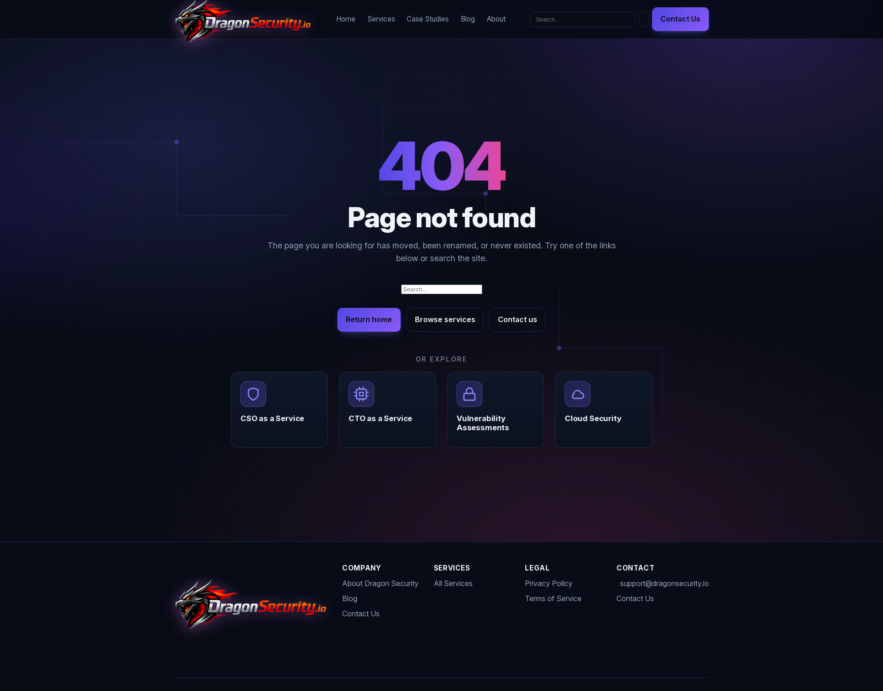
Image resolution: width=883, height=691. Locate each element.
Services (381, 19)
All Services (453, 583)
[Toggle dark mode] (644, 19)
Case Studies (428, 19)
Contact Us (680, 18)
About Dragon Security (380, 583)
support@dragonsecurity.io (664, 583)
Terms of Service (553, 598)
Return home (369, 319)
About (496, 19)
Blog (468, 19)
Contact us (517, 319)
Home (345, 19)
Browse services (445, 319)
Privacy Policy (548, 583)
